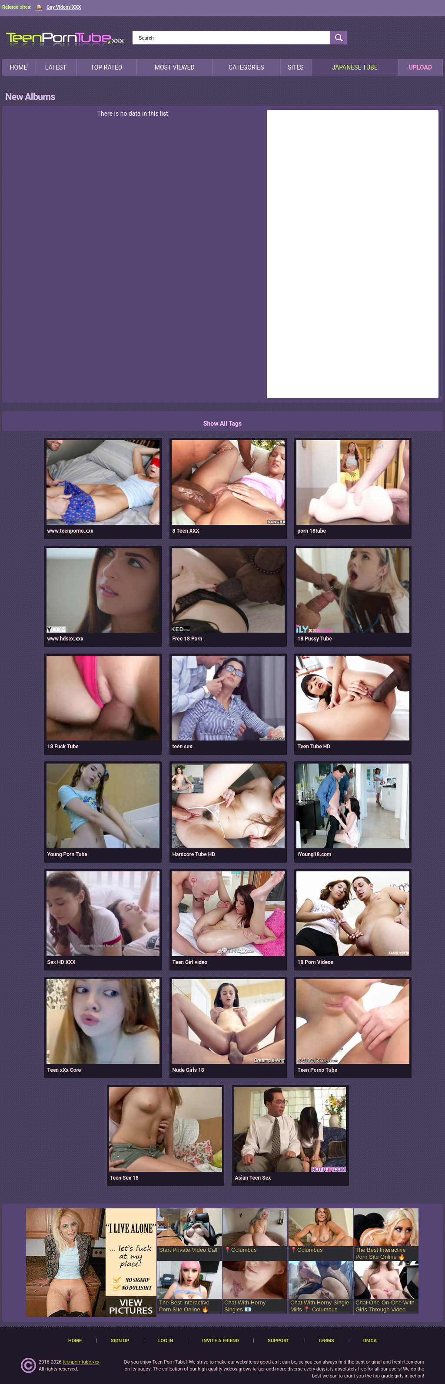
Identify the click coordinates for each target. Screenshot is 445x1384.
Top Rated (106, 67)
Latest (55, 67)
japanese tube (354, 67)
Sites (296, 67)
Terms (326, 1341)
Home (18, 67)
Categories (246, 67)
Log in (165, 1341)
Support (278, 1341)
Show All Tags (222, 423)
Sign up (120, 1341)
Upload (420, 67)
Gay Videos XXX (58, 7)
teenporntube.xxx (81, 1362)
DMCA (370, 1341)
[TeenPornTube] (65, 38)
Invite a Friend (220, 1341)
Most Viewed (175, 67)
